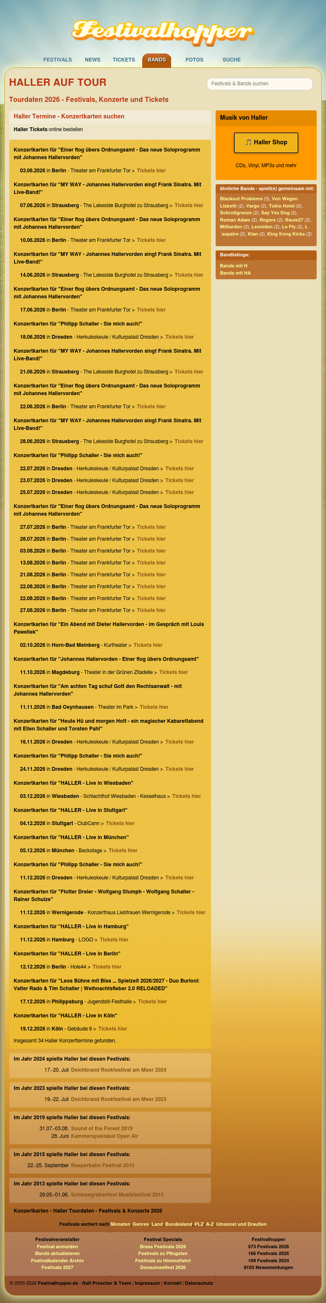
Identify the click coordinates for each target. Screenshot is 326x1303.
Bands (157, 59)
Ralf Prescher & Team (106, 1283)
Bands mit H (233, 266)
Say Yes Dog (275, 213)
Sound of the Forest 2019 (101, 1128)
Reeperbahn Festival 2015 (102, 1165)
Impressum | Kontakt (158, 1283)
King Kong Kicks (286, 234)
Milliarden (231, 227)
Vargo (252, 206)
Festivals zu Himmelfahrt (163, 1260)
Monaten (120, 1224)
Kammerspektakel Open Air (104, 1136)
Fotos (194, 59)
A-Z (210, 1224)
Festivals (57, 59)
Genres (141, 1224)
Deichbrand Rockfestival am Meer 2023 (118, 1099)
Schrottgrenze (236, 213)
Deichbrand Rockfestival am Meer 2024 (118, 1070)
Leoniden (262, 227)
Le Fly (288, 227)
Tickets (123, 59)
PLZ (199, 1224)
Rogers (267, 220)
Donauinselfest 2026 (162, 1267)
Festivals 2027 (57, 1267)
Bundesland (178, 1224)
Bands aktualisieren (57, 1253)
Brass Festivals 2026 (163, 1246)
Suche (231, 59)
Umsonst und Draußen (241, 1224)
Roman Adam (235, 220)
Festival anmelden (57, 1246)
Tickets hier (151, 170)
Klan (253, 234)
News (93, 59)
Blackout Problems (241, 199)
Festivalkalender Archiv (57, 1260)
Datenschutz (199, 1283)
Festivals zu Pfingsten (163, 1253)
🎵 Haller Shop (266, 143)
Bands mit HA (235, 273)
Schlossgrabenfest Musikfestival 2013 (117, 1194)
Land (157, 1224)
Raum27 (294, 220)
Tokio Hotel (282, 206)
